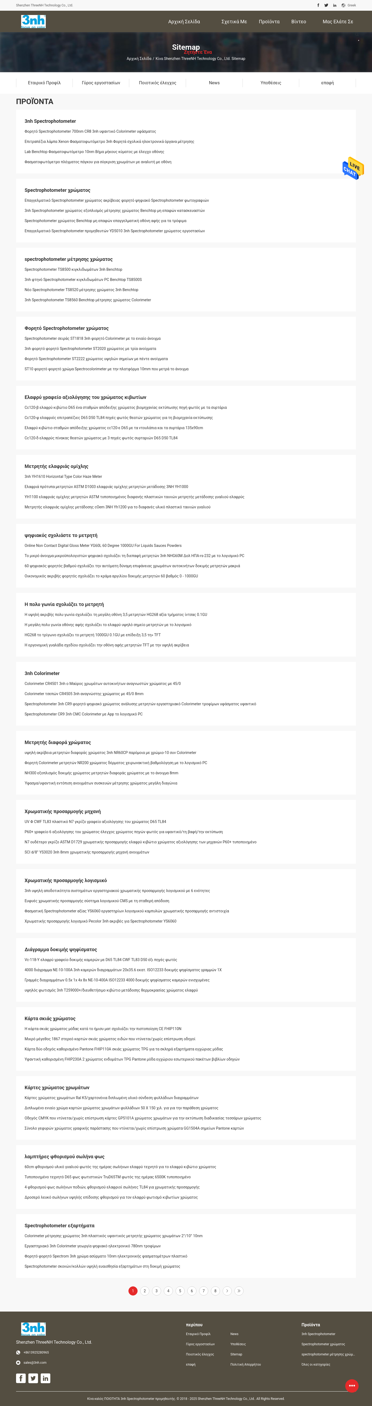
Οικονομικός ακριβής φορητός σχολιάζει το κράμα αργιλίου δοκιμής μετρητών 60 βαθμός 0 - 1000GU (111, 576)
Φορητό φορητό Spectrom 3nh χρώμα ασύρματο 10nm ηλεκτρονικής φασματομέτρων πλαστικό (106, 1256)
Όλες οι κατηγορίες (316, 1364)
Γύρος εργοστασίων (200, 1344)
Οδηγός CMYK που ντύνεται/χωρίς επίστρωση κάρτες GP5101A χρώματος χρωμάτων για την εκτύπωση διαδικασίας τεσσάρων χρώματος (143, 1118)
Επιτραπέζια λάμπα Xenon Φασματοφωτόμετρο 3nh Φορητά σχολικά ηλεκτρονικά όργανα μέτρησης (109, 141)
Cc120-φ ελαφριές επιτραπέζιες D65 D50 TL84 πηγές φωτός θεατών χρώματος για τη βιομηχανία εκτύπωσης (119, 418)
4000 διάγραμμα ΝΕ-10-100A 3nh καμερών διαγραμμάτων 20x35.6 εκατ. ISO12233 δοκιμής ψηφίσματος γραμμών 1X (123, 970)
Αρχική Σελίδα (139, 58)
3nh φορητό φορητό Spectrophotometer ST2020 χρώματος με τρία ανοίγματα (90, 348)
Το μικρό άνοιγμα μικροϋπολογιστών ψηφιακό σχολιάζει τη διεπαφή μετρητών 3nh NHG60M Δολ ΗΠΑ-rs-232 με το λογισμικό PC (134, 556)
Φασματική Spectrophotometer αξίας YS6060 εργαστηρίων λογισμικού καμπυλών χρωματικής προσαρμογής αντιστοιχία (127, 911)
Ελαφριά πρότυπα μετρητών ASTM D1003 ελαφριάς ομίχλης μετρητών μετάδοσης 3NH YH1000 (106, 487)
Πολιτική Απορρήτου (245, 1364)
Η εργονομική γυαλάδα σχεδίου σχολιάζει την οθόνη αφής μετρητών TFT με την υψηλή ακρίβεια (107, 645)
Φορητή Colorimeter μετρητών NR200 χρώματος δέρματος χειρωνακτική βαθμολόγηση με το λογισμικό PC (116, 763)
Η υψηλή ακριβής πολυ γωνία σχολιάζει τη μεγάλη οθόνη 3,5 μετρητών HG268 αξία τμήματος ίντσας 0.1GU (116, 614)
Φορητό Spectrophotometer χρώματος (67, 328)
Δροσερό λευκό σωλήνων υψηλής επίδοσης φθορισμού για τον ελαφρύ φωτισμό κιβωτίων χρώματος (111, 1197)
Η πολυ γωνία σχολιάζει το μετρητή (64, 604)
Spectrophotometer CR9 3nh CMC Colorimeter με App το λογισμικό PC (84, 714)
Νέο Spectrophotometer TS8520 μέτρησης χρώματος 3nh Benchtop (81, 290)
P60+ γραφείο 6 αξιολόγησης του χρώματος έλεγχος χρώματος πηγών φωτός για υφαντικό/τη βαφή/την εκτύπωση (124, 832)
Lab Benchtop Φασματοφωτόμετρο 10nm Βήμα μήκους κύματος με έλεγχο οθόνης (94, 152)
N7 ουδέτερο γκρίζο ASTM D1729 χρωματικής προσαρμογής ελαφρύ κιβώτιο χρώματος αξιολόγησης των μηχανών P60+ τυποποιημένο (140, 842)
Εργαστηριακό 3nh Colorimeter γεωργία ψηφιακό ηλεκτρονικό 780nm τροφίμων (93, 1246)
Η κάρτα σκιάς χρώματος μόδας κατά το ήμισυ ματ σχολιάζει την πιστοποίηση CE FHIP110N (103, 1029)
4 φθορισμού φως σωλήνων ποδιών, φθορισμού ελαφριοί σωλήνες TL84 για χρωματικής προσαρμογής (112, 1187)
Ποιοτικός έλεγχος (200, 1354)
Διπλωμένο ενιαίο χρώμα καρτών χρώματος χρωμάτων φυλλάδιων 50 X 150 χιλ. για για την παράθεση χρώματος (121, 1108)
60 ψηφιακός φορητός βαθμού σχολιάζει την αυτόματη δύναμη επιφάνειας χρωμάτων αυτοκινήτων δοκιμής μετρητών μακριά (132, 566)
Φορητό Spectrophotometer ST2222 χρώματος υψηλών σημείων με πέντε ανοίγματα (96, 359)
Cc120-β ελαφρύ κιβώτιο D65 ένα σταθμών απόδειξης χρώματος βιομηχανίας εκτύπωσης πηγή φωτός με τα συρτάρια (126, 407)
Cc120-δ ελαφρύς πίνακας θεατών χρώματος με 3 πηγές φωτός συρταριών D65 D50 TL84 (101, 438)
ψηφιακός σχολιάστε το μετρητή (61, 535)
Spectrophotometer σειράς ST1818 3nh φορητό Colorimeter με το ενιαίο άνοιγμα (93, 338)
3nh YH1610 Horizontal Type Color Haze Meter (63, 476)
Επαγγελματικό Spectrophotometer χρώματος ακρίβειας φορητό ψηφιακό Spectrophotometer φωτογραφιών (117, 200)
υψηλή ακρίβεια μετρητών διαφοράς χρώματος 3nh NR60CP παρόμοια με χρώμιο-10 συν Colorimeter (110, 752)
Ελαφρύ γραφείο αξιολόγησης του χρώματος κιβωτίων (85, 397)
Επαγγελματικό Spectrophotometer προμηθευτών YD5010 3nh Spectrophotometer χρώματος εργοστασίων (115, 231)
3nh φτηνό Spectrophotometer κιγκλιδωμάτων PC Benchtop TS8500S (83, 279)
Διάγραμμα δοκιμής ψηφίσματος (61, 949)
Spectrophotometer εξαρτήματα (59, 1225)
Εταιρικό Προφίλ (198, 1334)
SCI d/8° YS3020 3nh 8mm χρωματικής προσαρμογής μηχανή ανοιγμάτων (87, 852)
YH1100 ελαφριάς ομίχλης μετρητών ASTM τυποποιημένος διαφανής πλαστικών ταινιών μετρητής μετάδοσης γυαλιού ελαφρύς (134, 497)
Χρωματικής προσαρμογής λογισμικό (66, 880)
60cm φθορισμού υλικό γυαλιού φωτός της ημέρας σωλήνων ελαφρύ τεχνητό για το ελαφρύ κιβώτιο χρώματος (120, 1167)
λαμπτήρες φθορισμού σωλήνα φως (65, 1156)
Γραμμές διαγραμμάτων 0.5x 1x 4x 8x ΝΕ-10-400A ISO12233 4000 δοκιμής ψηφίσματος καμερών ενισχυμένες (117, 980)
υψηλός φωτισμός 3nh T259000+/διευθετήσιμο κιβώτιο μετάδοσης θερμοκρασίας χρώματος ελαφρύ (111, 990)
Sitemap (236, 1354)
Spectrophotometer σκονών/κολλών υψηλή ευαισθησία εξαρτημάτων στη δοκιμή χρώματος (102, 1266)
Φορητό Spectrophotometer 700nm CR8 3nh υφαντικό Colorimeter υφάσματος (90, 131)
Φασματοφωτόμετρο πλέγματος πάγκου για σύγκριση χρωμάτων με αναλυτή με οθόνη (98, 162)
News (234, 1334)
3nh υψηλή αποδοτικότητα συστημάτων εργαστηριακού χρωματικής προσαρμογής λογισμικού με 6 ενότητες (117, 891)
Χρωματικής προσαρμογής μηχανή (63, 811)
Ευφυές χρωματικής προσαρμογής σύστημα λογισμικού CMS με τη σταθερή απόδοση (97, 901)
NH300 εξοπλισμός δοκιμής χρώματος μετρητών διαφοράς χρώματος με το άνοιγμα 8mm (101, 773)
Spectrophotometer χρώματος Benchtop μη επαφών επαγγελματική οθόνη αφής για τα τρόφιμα (105, 221)
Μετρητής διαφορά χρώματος (58, 742)
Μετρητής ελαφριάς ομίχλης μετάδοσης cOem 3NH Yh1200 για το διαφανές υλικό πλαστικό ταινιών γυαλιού (118, 507)
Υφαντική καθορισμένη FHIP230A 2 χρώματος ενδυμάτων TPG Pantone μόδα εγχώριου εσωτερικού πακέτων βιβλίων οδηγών (132, 1059)
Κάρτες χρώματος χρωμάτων (57, 1087)
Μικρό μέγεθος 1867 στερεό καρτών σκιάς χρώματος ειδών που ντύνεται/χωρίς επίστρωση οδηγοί (110, 1039)
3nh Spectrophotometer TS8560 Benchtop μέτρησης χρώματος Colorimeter (88, 300)
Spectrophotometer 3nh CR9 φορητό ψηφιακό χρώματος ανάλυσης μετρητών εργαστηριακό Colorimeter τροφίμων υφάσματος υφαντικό (140, 704)
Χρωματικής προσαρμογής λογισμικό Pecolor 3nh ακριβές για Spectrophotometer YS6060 (100, 921)
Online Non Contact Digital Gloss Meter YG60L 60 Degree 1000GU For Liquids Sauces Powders (103, 545)
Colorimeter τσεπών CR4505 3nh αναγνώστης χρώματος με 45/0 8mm (84, 694)
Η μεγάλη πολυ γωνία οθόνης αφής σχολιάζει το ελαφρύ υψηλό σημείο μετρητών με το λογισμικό (108, 625)
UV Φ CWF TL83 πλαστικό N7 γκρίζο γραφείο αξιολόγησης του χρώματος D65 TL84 (95, 822)
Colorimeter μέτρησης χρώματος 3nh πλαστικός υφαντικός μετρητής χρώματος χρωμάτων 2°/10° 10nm (114, 1236)
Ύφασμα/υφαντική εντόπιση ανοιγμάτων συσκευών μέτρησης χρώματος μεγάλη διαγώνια (101, 783)
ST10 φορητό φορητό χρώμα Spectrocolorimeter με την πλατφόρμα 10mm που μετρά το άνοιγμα (107, 369)
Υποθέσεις (238, 1344)
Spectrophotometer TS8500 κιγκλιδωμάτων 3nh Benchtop (73, 269)
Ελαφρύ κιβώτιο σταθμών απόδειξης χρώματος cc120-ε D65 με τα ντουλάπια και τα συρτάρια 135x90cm (114, 428)
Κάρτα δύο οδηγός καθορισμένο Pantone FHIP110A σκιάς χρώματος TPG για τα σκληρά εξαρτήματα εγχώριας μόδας (124, 1049)
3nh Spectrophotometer (50, 121)
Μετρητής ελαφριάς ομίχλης (56, 466)
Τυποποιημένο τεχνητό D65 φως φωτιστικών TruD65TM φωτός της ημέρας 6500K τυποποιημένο (108, 1177)
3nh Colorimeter (42, 673)
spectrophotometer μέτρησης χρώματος (69, 259)
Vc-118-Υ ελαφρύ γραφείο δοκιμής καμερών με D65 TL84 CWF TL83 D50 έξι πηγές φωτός (101, 960)
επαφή (191, 1364)
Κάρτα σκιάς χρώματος (50, 1018)
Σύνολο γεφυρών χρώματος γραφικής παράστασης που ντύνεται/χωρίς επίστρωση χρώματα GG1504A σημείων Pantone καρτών (134, 1128)
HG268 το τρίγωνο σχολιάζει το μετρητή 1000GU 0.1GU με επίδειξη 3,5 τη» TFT (93, 635)
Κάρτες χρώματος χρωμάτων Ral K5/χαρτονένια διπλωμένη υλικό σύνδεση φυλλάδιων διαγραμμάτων (112, 1098)
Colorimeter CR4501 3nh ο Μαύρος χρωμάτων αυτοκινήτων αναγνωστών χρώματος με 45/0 (103, 683)
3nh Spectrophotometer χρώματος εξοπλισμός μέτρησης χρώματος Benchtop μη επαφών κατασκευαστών (115, 210)
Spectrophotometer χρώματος (57, 190)
